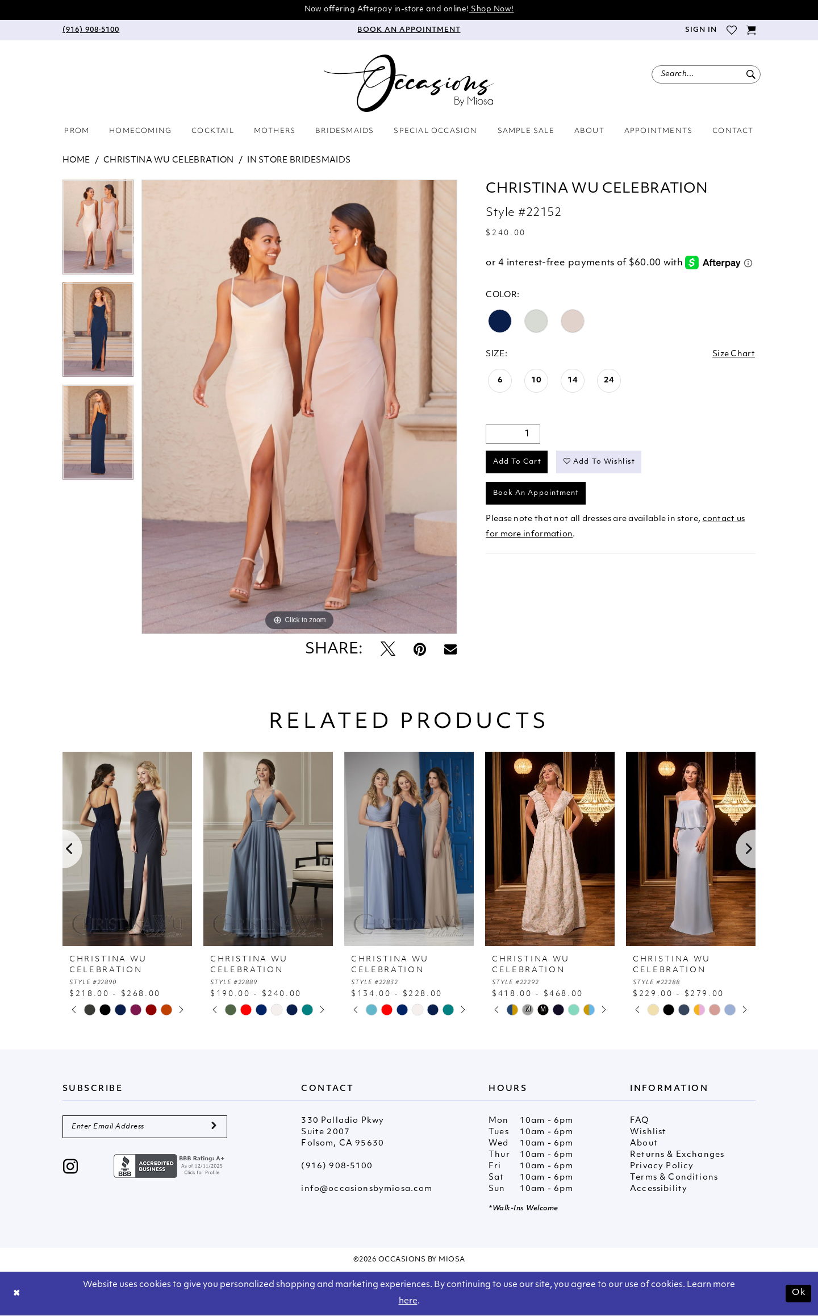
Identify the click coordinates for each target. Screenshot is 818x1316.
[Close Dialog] (17, 1293)
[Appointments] (409, 30)
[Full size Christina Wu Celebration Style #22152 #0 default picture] (299, 407)
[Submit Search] (750, 74)
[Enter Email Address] (144, 1126)
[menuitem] (90, 30)
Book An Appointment (536, 493)
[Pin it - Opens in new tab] (420, 650)
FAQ (639, 1121)
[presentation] (127, 849)
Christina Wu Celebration (168, 160)
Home (76, 160)
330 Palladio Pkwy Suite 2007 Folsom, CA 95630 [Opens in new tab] (342, 1132)
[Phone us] (90, 30)
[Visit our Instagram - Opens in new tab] (70, 1168)
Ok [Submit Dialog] (799, 1293)
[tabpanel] (97, 231)
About (644, 1143)
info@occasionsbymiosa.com (366, 1189)
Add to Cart (517, 462)
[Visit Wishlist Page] (731, 30)
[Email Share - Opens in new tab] (450, 650)
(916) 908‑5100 (337, 1166)
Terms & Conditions (674, 1177)
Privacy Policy (662, 1166)
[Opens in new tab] (170, 1165)
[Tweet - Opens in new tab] (388, 650)
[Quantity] (513, 434)
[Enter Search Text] (706, 74)
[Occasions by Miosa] (409, 83)
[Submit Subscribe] (214, 1126)
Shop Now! (491, 9)
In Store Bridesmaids (298, 160)
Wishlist (648, 1132)
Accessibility (658, 1189)
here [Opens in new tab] (408, 1301)
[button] (700, 30)
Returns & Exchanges (677, 1155)
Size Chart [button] (733, 354)
